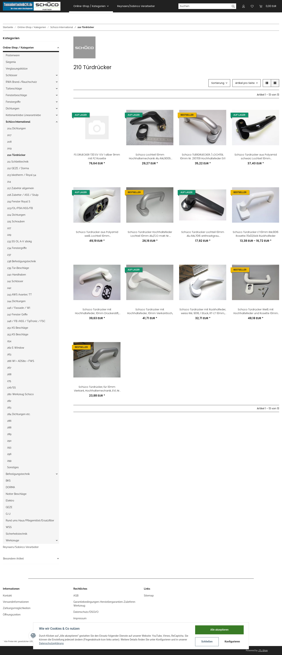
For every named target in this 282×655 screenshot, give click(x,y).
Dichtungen (12, 108)
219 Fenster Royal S (18, 201)
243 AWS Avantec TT (19, 294)
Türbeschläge (14, 88)
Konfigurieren (232, 641)
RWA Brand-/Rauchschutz (21, 81)
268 (9, 374)
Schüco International (18, 121)
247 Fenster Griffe (17, 314)
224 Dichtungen (16, 214)
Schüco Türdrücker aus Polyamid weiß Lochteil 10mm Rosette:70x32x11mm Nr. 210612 (97, 234)
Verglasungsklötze (17, 68)
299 (9, 460)
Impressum (80, 618)
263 (9, 354)
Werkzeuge (12, 540)
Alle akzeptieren (219, 629)
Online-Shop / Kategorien (18, 47)
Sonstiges (13, 467)
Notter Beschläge (16, 493)
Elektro (10, 500)
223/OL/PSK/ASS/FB (20, 208)
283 (9, 407)
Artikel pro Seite (245, 83)
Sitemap (149, 595)
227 (9, 228)
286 (9, 420)
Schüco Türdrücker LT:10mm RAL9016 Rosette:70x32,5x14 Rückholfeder (255, 234)
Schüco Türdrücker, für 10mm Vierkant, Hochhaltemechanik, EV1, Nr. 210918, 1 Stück (97, 389)
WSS (9, 527)
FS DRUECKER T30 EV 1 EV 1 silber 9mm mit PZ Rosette (97, 156)
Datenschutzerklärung (51, 643)
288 (9, 427)
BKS (8, 480)
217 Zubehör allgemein (20, 188)
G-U (8, 513)
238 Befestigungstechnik (21, 261)
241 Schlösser (15, 281)
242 (9, 287)
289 (9, 434)
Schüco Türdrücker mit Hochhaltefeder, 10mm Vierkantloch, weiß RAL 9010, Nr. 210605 (150, 311)
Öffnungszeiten (12, 614)
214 (9, 181)
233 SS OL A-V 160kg (19, 241)
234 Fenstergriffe (17, 248)
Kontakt (7, 595)
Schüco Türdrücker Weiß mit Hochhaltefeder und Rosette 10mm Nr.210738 (255, 311)
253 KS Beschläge (17, 334)
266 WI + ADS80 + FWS (20, 361)
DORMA (10, 487)
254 (9, 341)
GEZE (9, 507)
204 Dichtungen (16, 128)
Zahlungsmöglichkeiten (16, 608)
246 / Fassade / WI (18, 307)
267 (9, 367)
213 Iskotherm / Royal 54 (21, 174)
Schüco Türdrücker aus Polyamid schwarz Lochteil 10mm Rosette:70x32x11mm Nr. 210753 (256, 156)
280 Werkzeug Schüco (20, 394)
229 (9, 234)
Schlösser (11, 75)
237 (9, 254)
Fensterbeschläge (16, 95)
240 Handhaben (16, 274)
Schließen (207, 641)
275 (9, 380)
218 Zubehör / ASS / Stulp (22, 194)
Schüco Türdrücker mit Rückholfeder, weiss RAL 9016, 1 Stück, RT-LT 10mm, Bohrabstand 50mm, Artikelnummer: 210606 (202, 311)
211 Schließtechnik (17, 161)
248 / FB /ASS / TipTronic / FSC (26, 321)
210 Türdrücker (16, 155)
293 (9, 447)
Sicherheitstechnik (16, 533)
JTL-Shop (263, 650)
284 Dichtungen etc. (19, 414)
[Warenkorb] (267, 6)
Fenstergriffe (13, 101)
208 (9, 141)
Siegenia (11, 62)
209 (9, 148)
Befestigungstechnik (18, 474)
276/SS (11, 387)
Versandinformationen (16, 601)
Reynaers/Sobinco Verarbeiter (21, 547)
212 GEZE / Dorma (18, 168)
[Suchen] (204, 6)
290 (9, 440)
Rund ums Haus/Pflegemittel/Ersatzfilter (30, 520)
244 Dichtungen (16, 301)
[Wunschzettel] (252, 6)
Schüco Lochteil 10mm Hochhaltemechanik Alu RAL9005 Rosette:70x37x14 (150, 156)
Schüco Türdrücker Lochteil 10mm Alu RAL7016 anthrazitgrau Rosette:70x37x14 (202, 234)
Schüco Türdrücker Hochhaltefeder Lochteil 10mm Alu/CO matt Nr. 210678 (150, 234)
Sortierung (217, 83)
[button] (243, 6)
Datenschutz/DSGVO (86, 611)
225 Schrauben (16, 221)
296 (9, 454)
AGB (75, 595)
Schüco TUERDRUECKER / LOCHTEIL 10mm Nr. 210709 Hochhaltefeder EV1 (202, 156)
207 (9, 135)
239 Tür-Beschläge (18, 268)
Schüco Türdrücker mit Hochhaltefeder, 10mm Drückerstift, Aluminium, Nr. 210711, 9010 (97, 311)
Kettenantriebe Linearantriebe (23, 115)
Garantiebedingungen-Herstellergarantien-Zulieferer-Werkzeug (104, 603)
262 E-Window (15, 347)
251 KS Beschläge (17, 327)
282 (9, 400)
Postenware (13, 55)
